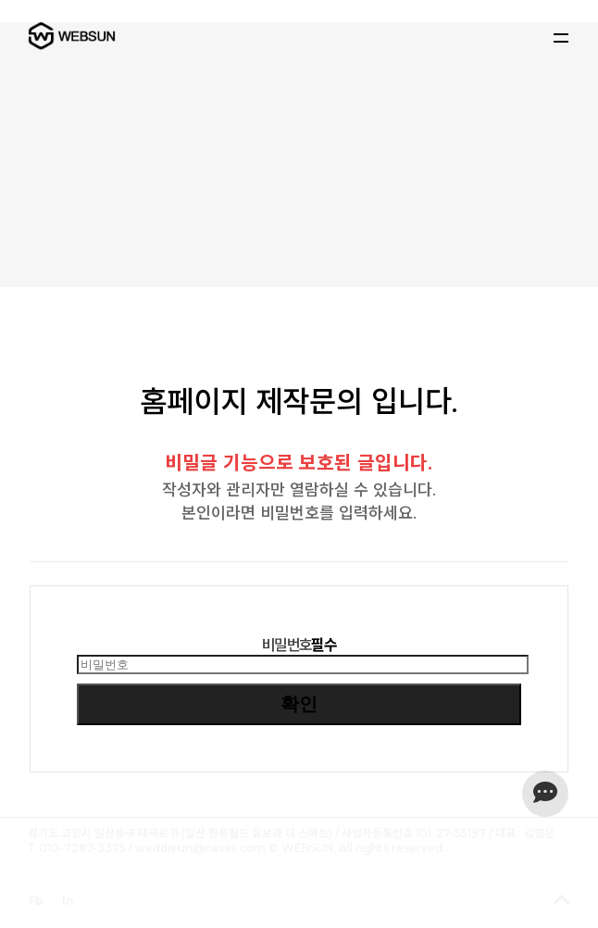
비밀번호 (299, 645)
